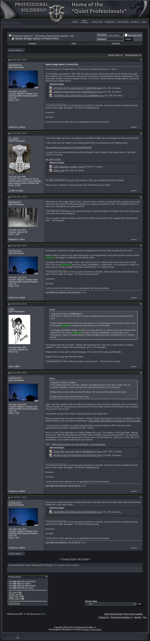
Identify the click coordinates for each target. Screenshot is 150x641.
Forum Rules (14, 603)
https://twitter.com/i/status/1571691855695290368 (68, 147)
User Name (102, 35)
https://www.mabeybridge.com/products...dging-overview (114, 421)
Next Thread (83, 559)
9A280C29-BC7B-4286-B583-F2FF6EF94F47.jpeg (77, 455)
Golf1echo (15, 64)
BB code (12, 592)
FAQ (74, 44)
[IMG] (11, 597)
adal (11, 308)
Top (144, 617)
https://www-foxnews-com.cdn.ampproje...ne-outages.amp (78, 444)
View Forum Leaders (133, 614)
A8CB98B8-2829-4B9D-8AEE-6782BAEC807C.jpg (77, 512)
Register (33, 44)
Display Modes (132, 55)
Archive (137, 617)
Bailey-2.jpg (58, 170)
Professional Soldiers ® (22, 36)
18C (72, 36)
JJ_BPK (14, 138)
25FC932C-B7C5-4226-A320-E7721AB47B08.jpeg (77, 88)
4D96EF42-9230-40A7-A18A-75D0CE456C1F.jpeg (77, 92)
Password (101, 39)
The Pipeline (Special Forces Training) (51, 36)
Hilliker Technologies (92, 629)
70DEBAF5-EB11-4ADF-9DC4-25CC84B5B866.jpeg (78, 95)
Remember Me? (133, 36)
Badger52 (15, 201)
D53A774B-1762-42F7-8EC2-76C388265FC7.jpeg (77, 451)
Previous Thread (69, 559)
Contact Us (103, 617)
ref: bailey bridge (53, 159)
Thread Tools (114, 55)
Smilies (12, 595)
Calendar (116, 44)
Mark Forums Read (113, 614)
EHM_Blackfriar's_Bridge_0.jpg (68, 167)
